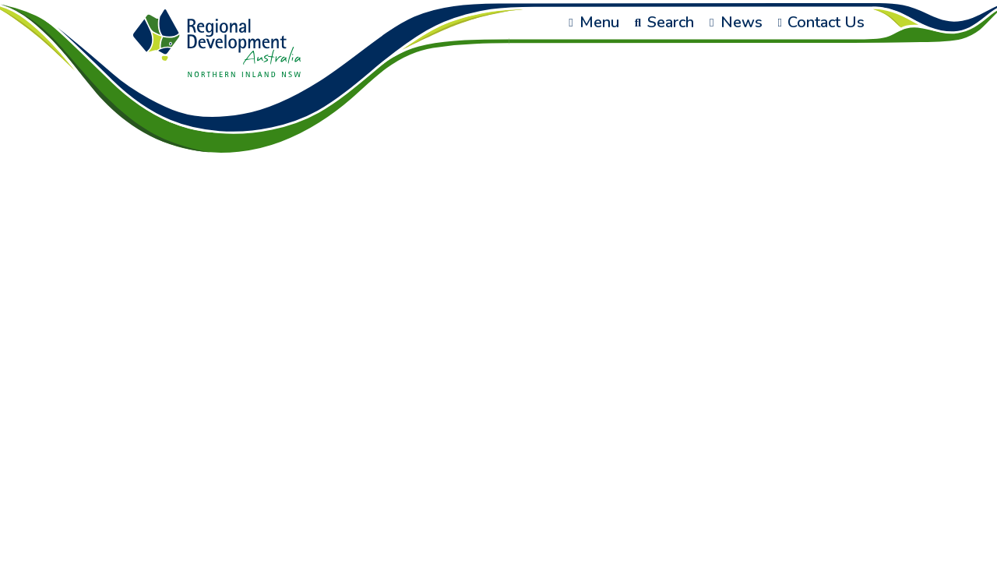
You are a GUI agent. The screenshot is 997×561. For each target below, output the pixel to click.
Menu (593, 22)
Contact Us (821, 22)
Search (664, 22)
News (736, 22)
